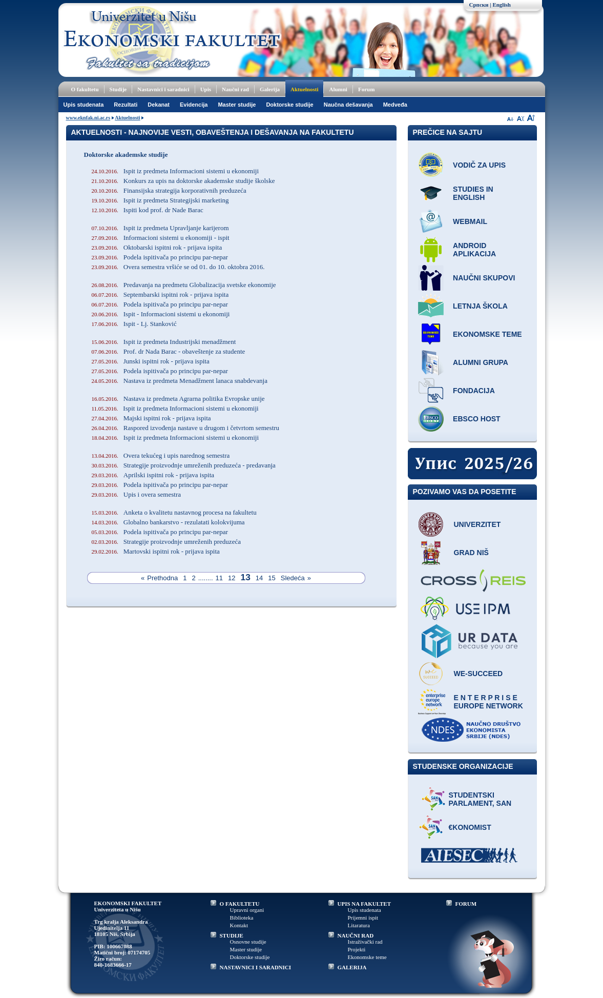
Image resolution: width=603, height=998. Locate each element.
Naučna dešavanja (348, 104)
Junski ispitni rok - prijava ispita (151, 361)
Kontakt (239, 925)
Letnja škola (480, 306)
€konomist (470, 827)
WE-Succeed (478, 673)
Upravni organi (247, 910)
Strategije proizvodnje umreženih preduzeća (166, 541)
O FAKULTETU (240, 904)
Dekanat (159, 104)
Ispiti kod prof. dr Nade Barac (147, 210)
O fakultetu (85, 89)
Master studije (237, 104)
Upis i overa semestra (136, 494)
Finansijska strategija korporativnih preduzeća (169, 190)
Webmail (470, 221)
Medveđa (395, 104)
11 (219, 578)
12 (231, 578)
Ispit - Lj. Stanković (134, 324)
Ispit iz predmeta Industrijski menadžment (164, 341)
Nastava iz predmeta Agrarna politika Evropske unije (178, 398)
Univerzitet (477, 524)
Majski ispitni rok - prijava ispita (151, 418)
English (501, 5)
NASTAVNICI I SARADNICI (256, 967)
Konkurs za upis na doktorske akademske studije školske (183, 181)
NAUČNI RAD (356, 935)
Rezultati (125, 104)
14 (259, 578)
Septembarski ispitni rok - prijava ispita (160, 294)
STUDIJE (231, 935)
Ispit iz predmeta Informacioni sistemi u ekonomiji (175, 171)
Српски (479, 5)
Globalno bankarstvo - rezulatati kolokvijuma (168, 522)
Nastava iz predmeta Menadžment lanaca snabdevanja (179, 380)
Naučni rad (235, 89)
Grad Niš (471, 552)
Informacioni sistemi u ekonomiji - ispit (161, 237)
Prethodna (162, 578)
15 (271, 578)
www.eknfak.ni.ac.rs (88, 117)
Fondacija (474, 390)
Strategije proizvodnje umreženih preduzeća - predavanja (184, 465)
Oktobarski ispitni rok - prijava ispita (157, 247)
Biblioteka (242, 917)
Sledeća (293, 578)
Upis (205, 89)
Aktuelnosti (304, 89)
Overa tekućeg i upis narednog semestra (161, 455)
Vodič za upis (479, 165)
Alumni (338, 89)
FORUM (466, 904)
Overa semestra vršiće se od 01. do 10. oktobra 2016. (178, 267)
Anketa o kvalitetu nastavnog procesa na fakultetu (174, 512)
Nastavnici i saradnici (163, 89)
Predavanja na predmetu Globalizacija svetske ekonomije (184, 285)
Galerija (270, 89)
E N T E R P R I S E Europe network (488, 702)
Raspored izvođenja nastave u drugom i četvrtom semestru (186, 428)
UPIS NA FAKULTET (364, 904)
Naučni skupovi (484, 278)
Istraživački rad (365, 942)
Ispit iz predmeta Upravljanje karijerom (160, 228)
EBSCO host (477, 419)
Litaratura (359, 925)
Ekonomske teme (487, 334)
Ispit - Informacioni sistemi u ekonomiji (161, 314)
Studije (118, 89)
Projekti (357, 949)
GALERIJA (352, 967)
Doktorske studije (289, 104)
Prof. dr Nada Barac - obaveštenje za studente (168, 351)
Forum (366, 89)
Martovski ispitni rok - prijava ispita (156, 551)
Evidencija (193, 104)
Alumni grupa (480, 362)
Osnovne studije (248, 942)
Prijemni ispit (363, 917)
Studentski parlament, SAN (480, 799)
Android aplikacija (474, 249)
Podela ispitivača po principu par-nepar (160, 257)
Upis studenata (84, 104)
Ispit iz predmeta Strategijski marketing (160, 200)
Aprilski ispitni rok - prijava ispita (153, 475)
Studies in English (473, 193)
